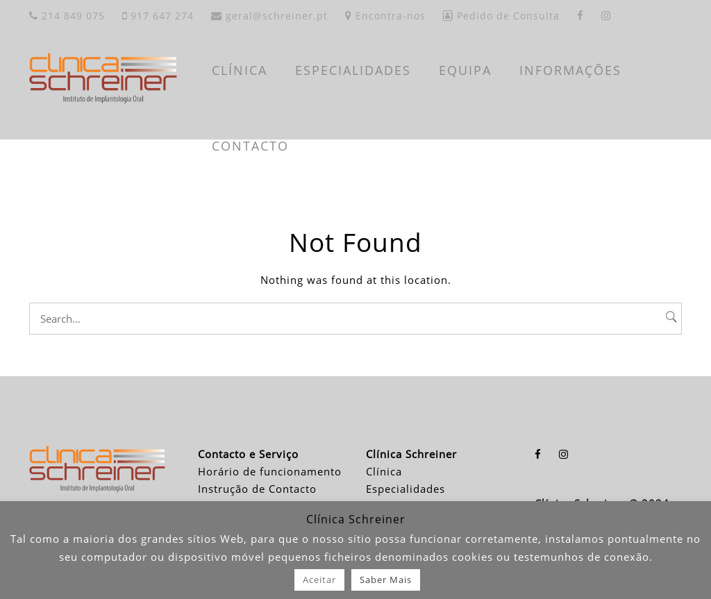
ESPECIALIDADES (353, 70)
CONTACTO (250, 145)
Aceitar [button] (319, 579)
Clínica (384, 471)
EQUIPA (465, 70)
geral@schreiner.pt (269, 15)
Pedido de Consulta (501, 15)
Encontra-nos (385, 15)
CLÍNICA (239, 70)
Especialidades (405, 489)
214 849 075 (67, 15)
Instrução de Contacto (257, 489)
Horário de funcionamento (270, 471)
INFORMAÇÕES (570, 70)
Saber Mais (386, 579)
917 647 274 (158, 15)
